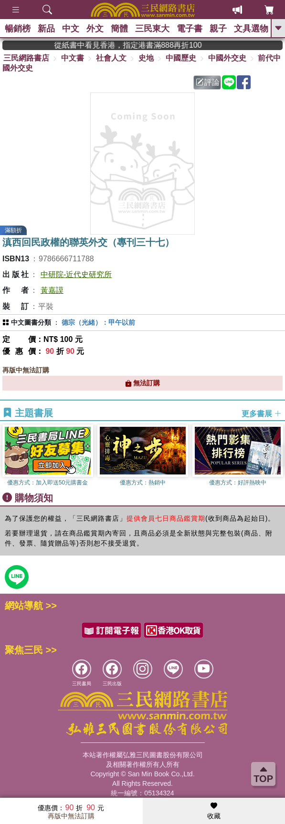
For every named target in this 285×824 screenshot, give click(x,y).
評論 (208, 82)
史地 (146, 58)
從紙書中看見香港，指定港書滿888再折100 (141, 45)
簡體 (119, 28)
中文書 (72, 58)
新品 (46, 28)
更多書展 (262, 413)
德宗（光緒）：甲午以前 (98, 322)
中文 (70, 28)
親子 (218, 28)
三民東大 (152, 28)
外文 (95, 28)
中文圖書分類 (31, 322)
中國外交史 (227, 58)
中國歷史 (181, 58)
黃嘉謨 (52, 290)
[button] (278, 455)
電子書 (189, 28)
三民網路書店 (26, 58)
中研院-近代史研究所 (76, 274)
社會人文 (111, 58)
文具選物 (251, 28)
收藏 (214, 811)
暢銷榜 (18, 28)
